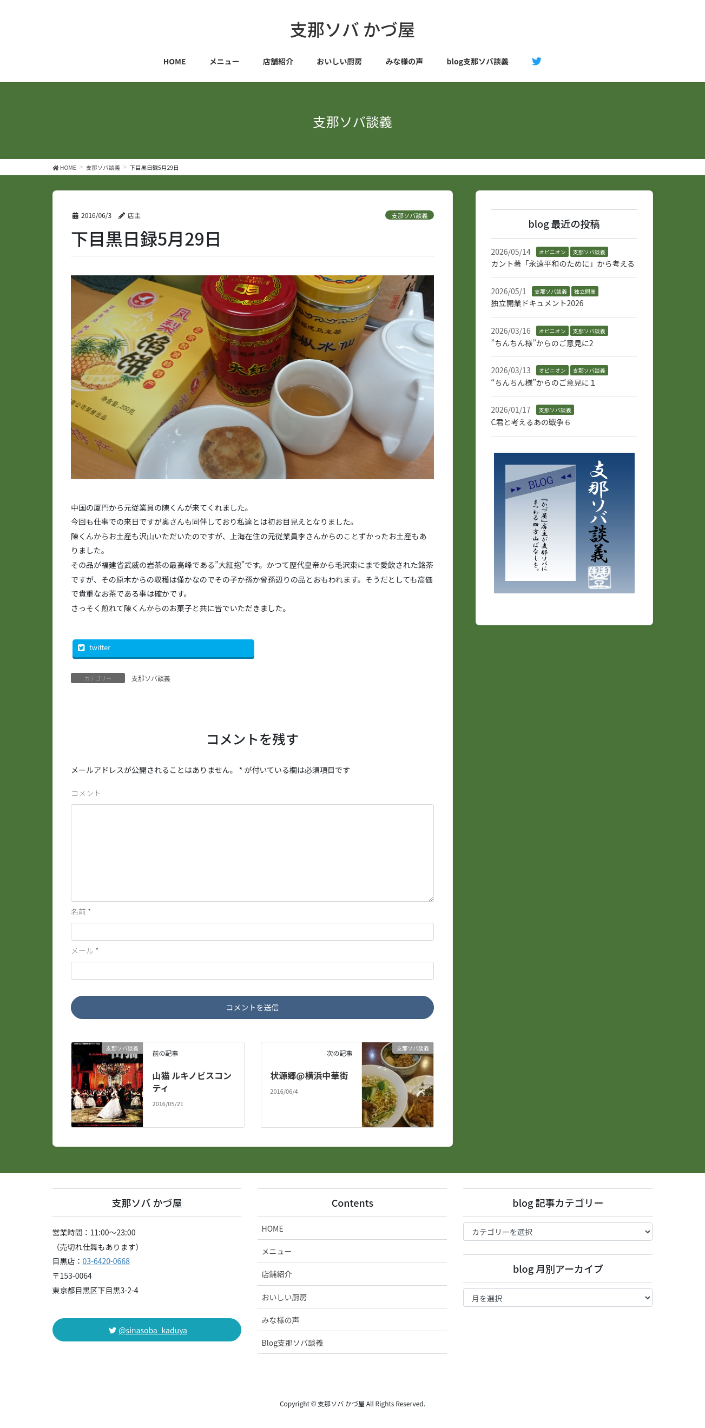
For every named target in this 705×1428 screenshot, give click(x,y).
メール (84, 950)
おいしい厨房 (284, 1297)
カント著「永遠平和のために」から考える (563, 263)
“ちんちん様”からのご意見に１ (544, 382)
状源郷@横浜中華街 (309, 1075)
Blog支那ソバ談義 (292, 1342)
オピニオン (552, 252)
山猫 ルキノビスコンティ (192, 1081)
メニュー (276, 1251)
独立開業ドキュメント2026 (537, 303)
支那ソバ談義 (410, 215)
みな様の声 (280, 1319)
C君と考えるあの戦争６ (531, 421)
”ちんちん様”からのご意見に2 (542, 343)
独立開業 (585, 291)
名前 (81, 911)
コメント (86, 793)
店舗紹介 (276, 1273)
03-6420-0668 (106, 1260)
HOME (272, 1228)
